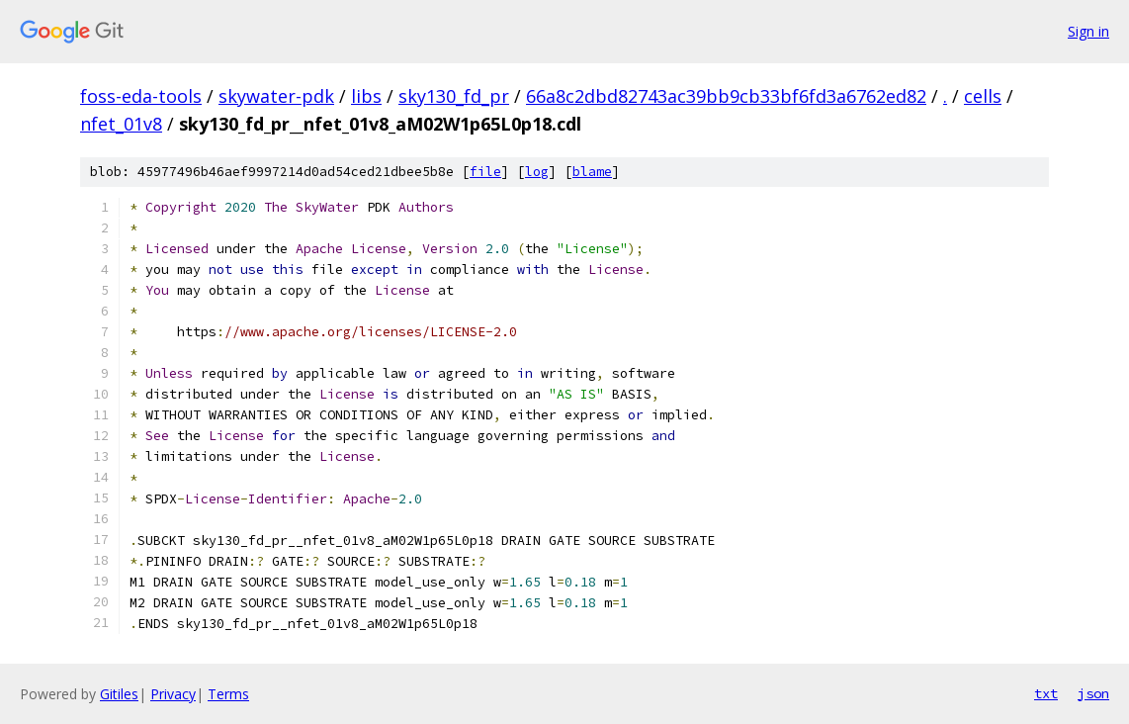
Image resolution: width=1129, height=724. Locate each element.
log (537, 171)
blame (592, 171)
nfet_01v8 (121, 124)
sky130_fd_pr (453, 96)
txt (1046, 693)
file (485, 171)
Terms (228, 693)
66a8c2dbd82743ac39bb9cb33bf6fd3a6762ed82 (726, 96)
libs (366, 96)
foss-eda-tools (141, 96)
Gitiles (119, 693)
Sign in (1088, 31)
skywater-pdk (276, 96)
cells (982, 96)
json (1093, 693)
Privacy (173, 693)
